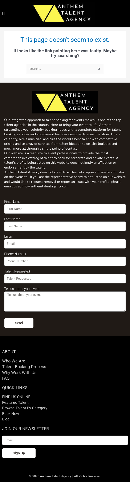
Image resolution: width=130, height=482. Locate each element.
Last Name (12, 219)
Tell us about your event (22, 289)
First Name (12, 202)
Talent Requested (17, 271)
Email (8, 236)
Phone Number (15, 254)
